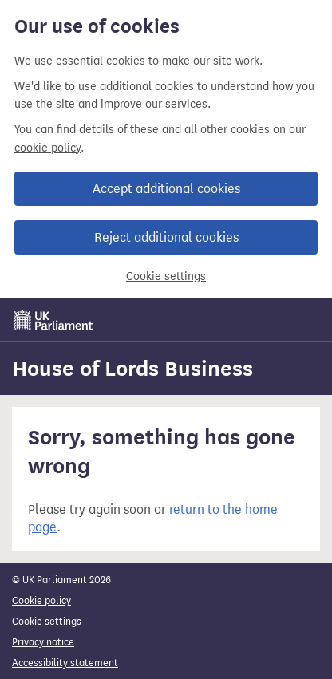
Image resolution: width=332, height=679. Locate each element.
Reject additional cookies (166, 237)
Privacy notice (43, 642)
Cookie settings (166, 276)
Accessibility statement (65, 663)
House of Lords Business (132, 368)
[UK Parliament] (53, 320)
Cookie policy (41, 600)
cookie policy (47, 148)
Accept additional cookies (166, 188)
